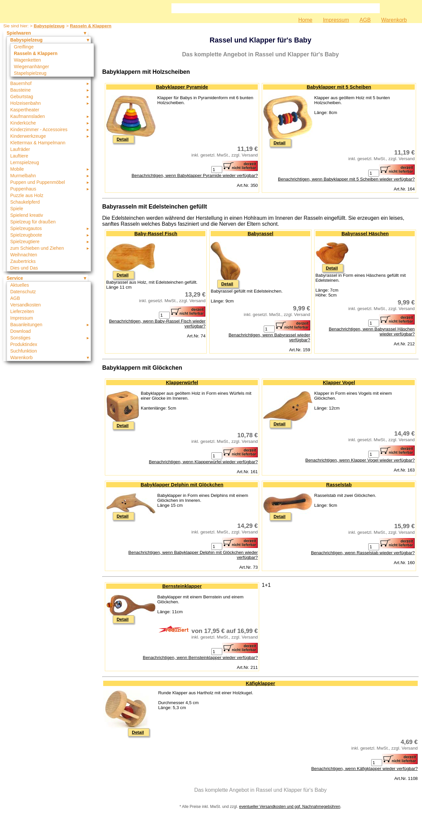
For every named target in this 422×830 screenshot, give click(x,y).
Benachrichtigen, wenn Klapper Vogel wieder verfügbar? (360, 460)
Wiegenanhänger (31, 66)
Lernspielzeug (24, 162)
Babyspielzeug (49, 25)
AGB (365, 20)
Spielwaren (19, 33)
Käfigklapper (260, 683)
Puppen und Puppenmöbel (37, 182)
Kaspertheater (24, 109)
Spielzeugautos (26, 228)
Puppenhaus (23, 188)
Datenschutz (23, 291)
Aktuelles (19, 285)
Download (20, 331)
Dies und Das (24, 268)
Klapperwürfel (182, 382)
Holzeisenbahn (25, 103)
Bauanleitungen (26, 324)
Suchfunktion (23, 351)
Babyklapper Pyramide (182, 87)
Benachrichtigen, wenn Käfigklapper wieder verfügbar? (364, 768)
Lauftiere (19, 155)
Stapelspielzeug (30, 73)
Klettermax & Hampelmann (37, 142)
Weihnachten (23, 254)
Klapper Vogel (339, 382)
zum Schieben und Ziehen (37, 248)
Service (15, 278)
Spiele (16, 208)
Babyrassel (260, 233)
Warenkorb (394, 20)
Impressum (336, 20)
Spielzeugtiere (25, 241)
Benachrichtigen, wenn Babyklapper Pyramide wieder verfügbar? (195, 175)
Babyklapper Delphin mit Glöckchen (182, 484)
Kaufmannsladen (27, 116)
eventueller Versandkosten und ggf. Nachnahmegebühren (289, 806)
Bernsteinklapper (182, 586)
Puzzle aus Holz (26, 195)
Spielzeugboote (26, 235)
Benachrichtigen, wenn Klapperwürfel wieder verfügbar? (203, 461)
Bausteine (20, 90)
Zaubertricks (23, 261)
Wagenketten (27, 60)
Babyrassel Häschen (365, 233)
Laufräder (20, 149)
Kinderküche (23, 123)
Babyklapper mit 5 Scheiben (339, 87)
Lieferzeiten (22, 311)
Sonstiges (20, 337)
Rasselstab (338, 484)
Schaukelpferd (25, 202)
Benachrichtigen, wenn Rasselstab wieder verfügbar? (363, 552)
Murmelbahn (23, 175)
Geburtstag (21, 96)
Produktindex (23, 344)
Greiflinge (24, 46)
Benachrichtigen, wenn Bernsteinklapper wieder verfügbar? (200, 657)
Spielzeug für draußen (33, 221)
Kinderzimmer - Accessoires (39, 129)
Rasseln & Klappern (90, 25)
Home (305, 20)
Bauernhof (21, 83)
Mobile (17, 169)
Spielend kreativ (26, 215)
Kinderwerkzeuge (28, 136)
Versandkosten (25, 304)
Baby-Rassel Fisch (155, 233)
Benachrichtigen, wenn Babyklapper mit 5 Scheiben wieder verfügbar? (346, 179)
